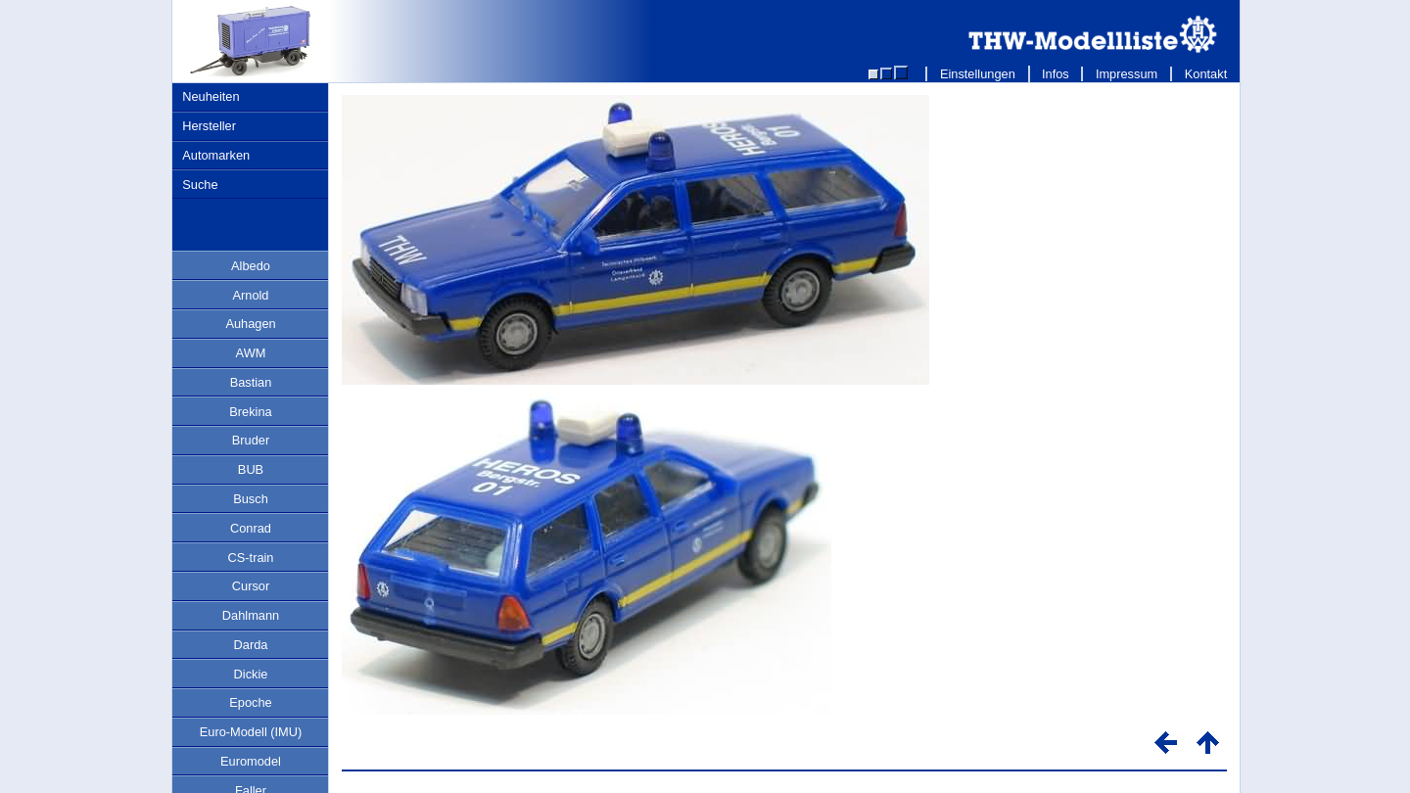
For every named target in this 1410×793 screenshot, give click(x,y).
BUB (250, 469)
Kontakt (1206, 74)
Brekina (250, 411)
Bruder (250, 440)
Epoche (250, 702)
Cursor (250, 586)
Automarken (216, 155)
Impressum (1126, 74)
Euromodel (250, 761)
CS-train (251, 557)
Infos (1056, 74)
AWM (251, 353)
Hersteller (209, 125)
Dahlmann (250, 615)
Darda (251, 644)
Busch (250, 498)
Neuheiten (210, 96)
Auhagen (250, 323)
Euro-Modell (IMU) (251, 731)
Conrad (250, 528)
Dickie (251, 674)
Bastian (251, 382)
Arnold (251, 295)
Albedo (250, 265)
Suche (199, 184)
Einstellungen (977, 74)
